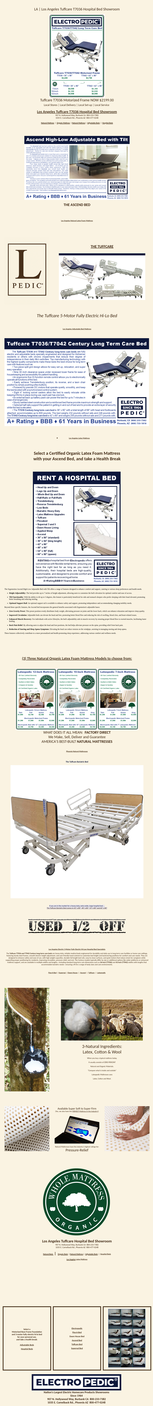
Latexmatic (101, 973)
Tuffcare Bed (77, 1344)
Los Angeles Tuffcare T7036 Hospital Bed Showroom (77, 111)
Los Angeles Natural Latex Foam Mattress (77, 221)
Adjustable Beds (27, 1345)
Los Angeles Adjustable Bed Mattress (77, 329)
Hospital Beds (105, 1254)
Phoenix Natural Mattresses (77, 751)
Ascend (83, 973)
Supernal (62, 973)
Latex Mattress (81, 1259)
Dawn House (73, 973)
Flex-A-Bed (52, 973)
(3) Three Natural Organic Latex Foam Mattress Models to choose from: (77, 658)
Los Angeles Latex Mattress (79, 438)
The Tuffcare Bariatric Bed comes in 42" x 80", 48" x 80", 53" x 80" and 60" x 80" (77, 908)
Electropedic (77, 1328)
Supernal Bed (77, 1348)
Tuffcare (91, 973)
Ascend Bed (77, 1340)
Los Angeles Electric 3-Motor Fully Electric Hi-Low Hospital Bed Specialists (77, 949)
